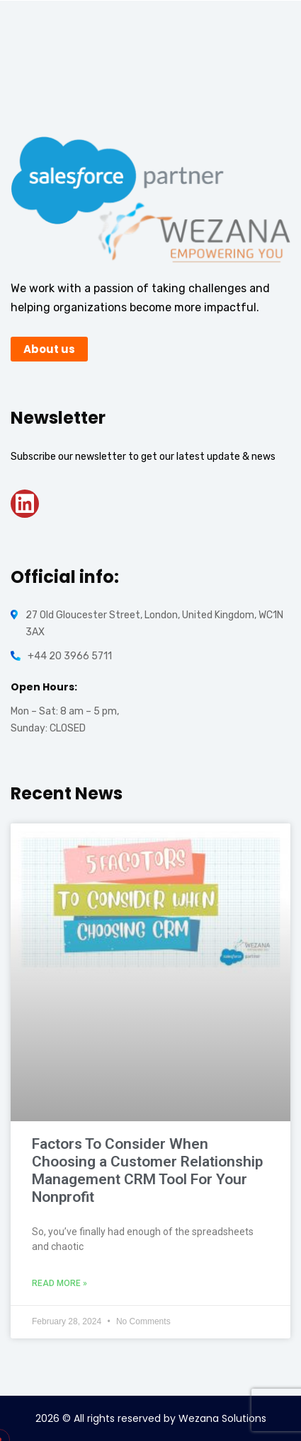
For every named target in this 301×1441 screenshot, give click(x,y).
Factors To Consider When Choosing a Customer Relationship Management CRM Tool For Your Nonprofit (147, 1170)
